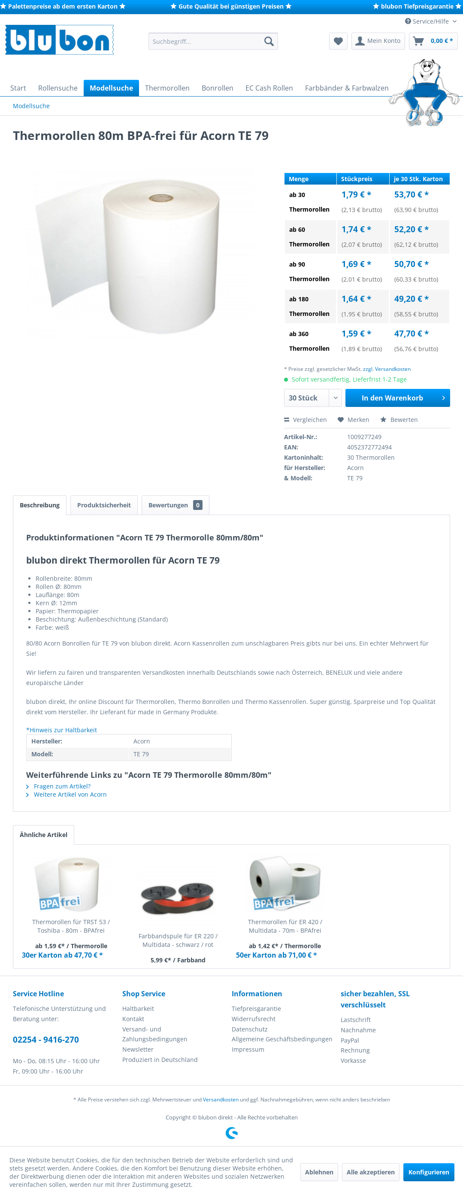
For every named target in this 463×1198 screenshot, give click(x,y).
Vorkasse (353, 1060)
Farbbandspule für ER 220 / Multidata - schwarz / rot (178, 940)
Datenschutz (250, 1029)
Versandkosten (221, 1099)
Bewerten (399, 420)
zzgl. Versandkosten (387, 369)
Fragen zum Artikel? (58, 786)
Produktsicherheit (104, 505)
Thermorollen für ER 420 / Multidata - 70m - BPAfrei (285, 926)
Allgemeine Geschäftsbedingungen (282, 1039)
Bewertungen (175, 505)
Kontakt (133, 1019)
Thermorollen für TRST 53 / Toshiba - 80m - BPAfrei (71, 926)
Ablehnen (319, 1172)
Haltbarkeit (138, 1008)
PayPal (350, 1040)
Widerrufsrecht (253, 1019)
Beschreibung (40, 505)
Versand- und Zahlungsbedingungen (155, 1034)
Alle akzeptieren (371, 1172)
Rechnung (355, 1050)
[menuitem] (213, 41)
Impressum (248, 1049)
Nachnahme (358, 1030)
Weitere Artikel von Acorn (66, 794)
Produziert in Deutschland (160, 1059)
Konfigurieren (429, 1172)
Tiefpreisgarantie (256, 1008)
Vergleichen (305, 420)
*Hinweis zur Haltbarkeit (61, 730)
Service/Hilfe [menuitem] (428, 21)
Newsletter (138, 1049)
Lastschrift (356, 1020)
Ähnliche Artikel (43, 835)
